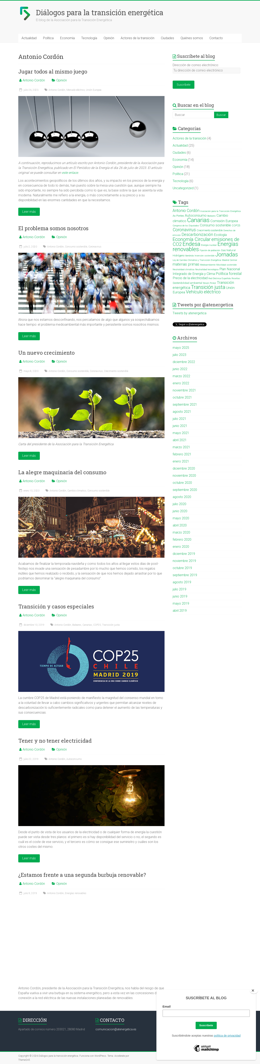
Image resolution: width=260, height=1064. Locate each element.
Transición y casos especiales (56, 606)
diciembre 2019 (184, 554)
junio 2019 (180, 596)
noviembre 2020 (184, 475)
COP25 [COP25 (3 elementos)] (236, 225)
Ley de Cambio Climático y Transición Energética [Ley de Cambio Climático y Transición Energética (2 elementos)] (197, 260)
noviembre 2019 (184, 561)
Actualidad (29, 38)
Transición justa (111, 624)
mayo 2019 (181, 603)
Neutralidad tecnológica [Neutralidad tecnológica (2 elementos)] (207, 269)
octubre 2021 (182, 397)
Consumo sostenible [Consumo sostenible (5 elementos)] (215, 225)
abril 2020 (180, 525)
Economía (67, 38)
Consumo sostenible (76, 246)
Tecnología (89, 38)
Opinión (109, 38)
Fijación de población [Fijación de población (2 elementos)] (210, 250)
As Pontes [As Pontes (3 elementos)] (178, 215)
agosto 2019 (182, 582)
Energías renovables (75, 893)
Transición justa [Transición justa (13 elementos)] (208, 287)
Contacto (216, 38)
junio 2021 (180, 426)
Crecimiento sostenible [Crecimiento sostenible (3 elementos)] (210, 230)
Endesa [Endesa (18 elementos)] (191, 244)
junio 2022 (180, 369)
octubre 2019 (182, 568)
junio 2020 (180, 511)
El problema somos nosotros (53, 228)
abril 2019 (180, 610)
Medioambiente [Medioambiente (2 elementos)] (208, 265)
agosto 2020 (182, 497)
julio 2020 (179, 504)
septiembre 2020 (185, 490)
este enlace (70, 173)
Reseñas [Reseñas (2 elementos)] (236, 278)
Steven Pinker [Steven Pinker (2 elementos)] (209, 283)
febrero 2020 (182, 539)
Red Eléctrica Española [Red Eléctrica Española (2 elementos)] (219, 278)
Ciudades (167, 38)
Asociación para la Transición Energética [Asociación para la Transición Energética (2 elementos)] (220, 211)
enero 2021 (181, 461)
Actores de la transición (137, 38)
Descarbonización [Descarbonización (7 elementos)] (197, 234)
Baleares (76, 624)
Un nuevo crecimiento (46, 352)
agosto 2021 (182, 412)
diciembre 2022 (184, 362)
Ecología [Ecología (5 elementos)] (220, 235)
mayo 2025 (181, 348)
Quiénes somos (192, 38)
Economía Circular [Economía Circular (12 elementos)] (192, 239)
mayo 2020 (181, 518)
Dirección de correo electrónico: (196, 65)
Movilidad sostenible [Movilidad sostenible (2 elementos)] (226, 265)
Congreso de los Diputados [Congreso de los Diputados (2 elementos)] (186, 225)
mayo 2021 (181, 433)
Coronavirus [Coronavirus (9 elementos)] (184, 229)
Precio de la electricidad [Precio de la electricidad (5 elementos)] (190, 278)
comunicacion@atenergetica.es (115, 1029)
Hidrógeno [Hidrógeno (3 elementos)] (178, 255)
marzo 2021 (181, 447)
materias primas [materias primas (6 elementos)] (186, 264)
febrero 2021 (182, 454)
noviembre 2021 (184, 390)
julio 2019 (179, 589)
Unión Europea (93, 90)
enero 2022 (181, 383)
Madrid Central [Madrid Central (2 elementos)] (229, 260)
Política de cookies (232, 1055)
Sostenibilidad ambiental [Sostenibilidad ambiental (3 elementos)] (187, 282)
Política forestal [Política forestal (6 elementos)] (229, 273)
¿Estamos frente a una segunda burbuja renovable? (82, 874)
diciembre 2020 (184, 468)
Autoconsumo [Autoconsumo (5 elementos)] (196, 215)
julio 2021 (179, 419)
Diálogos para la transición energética (99, 12)
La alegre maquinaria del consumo (62, 472)
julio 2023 (179, 355)
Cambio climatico (76, 490)
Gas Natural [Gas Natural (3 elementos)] (228, 250)
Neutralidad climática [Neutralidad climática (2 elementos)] (183, 269)
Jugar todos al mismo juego (52, 71)
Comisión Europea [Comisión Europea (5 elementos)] (224, 221)
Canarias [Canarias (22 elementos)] (198, 220)
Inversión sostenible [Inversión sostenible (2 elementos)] (204, 255)
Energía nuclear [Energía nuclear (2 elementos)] (209, 245)
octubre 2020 (182, 483)
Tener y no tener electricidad (55, 740)
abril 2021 (180, 440)
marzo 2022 (181, 376)
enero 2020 (181, 547)
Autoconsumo (74, 759)
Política (48, 38)
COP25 (97, 624)
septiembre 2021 (185, 404)
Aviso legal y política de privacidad (201, 1055)
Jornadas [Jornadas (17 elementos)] (226, 254)
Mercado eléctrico (75, 90)
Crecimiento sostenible (116, 371)
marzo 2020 (181, 532)
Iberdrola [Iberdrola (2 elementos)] (189, 255)
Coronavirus (94, 246)
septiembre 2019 (185, 575)
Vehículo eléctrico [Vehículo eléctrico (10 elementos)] (203, 292)
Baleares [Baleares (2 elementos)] (211, 216)
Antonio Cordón (34, 80)
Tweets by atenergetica (189, 313)
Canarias (87, 624)
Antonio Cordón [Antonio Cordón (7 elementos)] (186, 210)
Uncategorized (183, 188)
